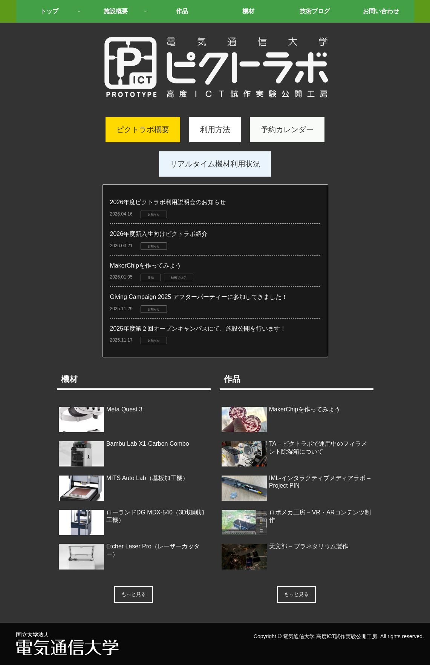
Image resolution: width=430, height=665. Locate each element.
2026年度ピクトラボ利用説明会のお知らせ (168, 202)
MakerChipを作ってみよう (145, 265)
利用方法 (215, 129)
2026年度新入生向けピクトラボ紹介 (159, 234)
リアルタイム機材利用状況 (215, 164)
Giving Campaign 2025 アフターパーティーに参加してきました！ (199, 297)
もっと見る (133, 594)
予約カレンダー (287, 129)
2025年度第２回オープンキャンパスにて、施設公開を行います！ (198, 328)
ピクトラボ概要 (142, 129)
